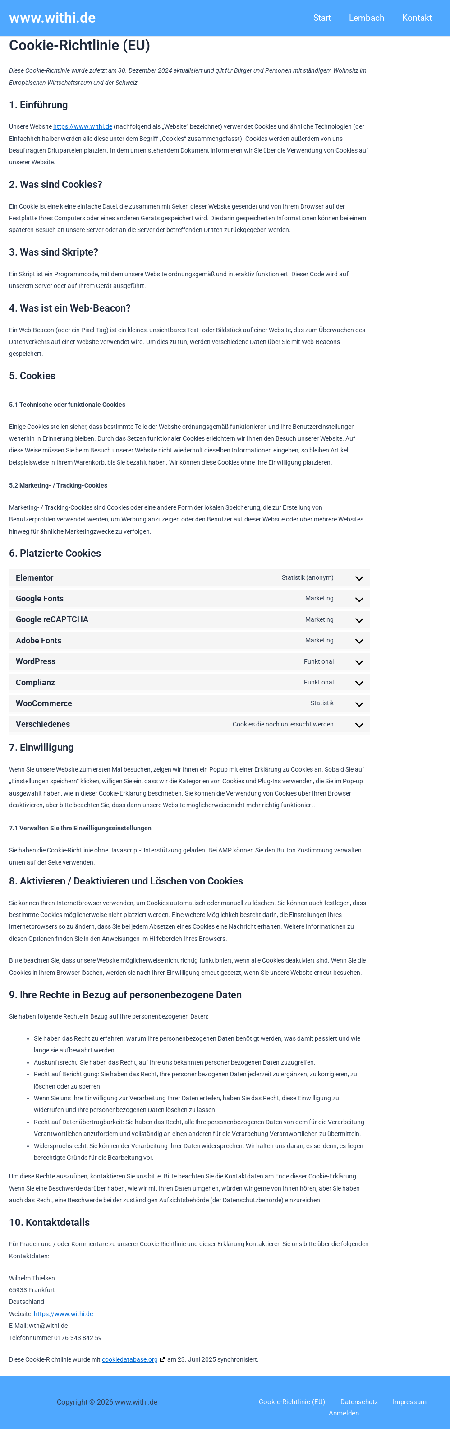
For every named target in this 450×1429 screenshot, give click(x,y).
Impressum (385, 1402)
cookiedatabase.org (130, 1359)
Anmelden (426, 1402)
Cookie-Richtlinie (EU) (278, 1402)
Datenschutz (340, 1402)
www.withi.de (52, 17)
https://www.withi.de (82, 126)
